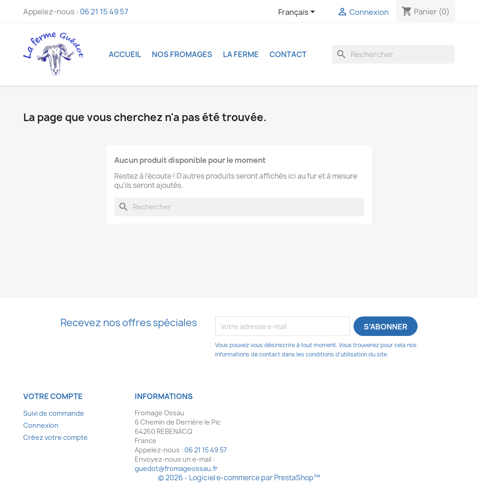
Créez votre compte (55, 437)
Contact (288, 54)
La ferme (241, 54)
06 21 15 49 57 (104, 11)
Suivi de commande (53, 413)
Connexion (41, 425)
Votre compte (53, 396)
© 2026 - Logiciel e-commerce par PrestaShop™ (239, 478)
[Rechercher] (393, 54)
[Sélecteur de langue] (298, 12)
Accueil (125, 54)
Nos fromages (182, 54)
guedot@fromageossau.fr (176, 468)
